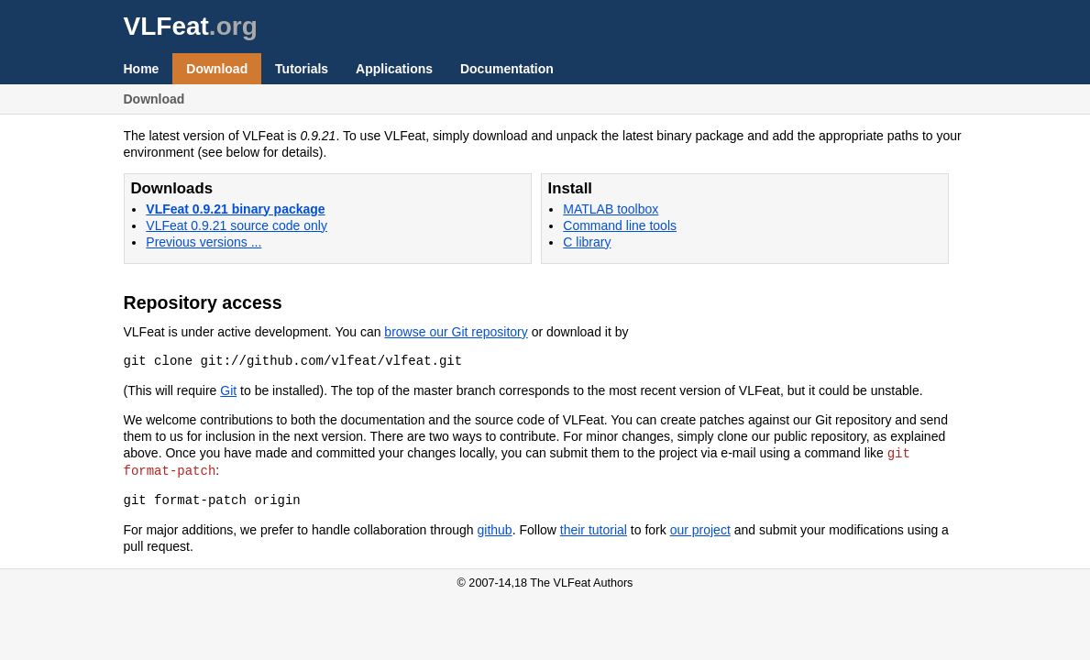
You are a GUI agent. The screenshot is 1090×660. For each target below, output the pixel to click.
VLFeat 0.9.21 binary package (235, 209)
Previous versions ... (203, 242)
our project (700, 528)
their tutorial (593, 528)
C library (587, 242)
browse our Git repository (455, 331)
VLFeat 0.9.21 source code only (236, 225)
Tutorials (301, 68)
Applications (394, 68)
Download (217, 68)
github (495, 528)
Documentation (507, 68)
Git (228, 390)
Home (142, 68)
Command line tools (620, 225)
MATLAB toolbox (610, 209)
